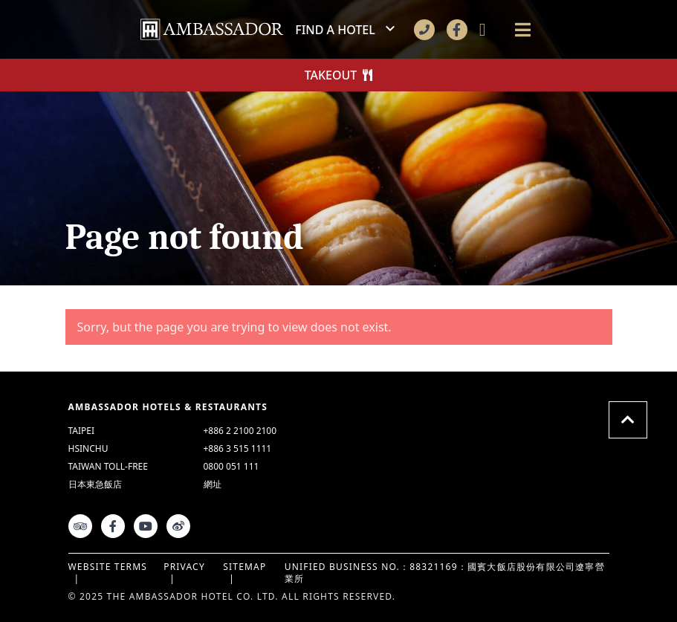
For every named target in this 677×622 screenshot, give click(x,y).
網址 (212, 484)
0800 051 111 (231, 467)
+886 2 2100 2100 (240, 431)
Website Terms (108, 566)
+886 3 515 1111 (238, 449)
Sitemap (244, 566)
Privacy (184, 566)
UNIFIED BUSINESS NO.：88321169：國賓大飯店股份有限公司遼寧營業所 (445, 572)
